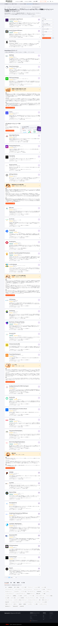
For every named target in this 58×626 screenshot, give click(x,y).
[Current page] (14, 577)
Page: (11, 577)
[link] (28, 1)
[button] (48, 1)
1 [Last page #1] (16, 577)
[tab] (7, 583)
